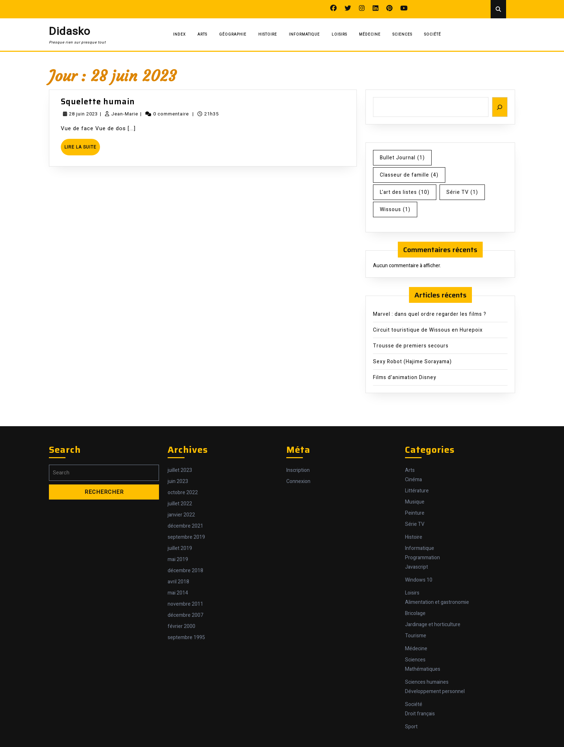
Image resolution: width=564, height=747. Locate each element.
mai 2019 (178, 559)
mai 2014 (178, 593)
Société (432, 34)
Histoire (267, 34)
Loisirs (339, 34)
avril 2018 (178, 582)
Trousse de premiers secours (411, 346)
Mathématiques (422, 669)
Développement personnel (435, 691)
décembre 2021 (185, 526)
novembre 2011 (185, 604)
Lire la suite (82, 149)
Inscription (298, 470)
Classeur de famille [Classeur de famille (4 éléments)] (409, 175)
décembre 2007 (185, 615)
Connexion (298, 481)
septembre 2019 (186, 537)
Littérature (417, 491)
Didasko (69, 32)
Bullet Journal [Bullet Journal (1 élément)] (402, 157)
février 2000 (181, 626)
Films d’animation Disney (404, 377)
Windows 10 (418, 580)
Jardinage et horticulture (432, 624)
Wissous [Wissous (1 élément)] (395, 209)
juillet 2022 (180, 503)
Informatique (304, 34)
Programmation (422, 557)
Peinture (414, 513)
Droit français (420, 714)
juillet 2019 (180, 548)
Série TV (414, 524)
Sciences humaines (427, 682)
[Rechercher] (500, 107)
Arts (202, 34)
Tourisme (415, 635)
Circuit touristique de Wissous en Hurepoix (428, 330)
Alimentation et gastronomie (437, 602)
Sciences (402, 34)
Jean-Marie (124, 113)
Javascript (416, 567)
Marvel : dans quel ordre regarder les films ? (429, 314)
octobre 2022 (183, 492)
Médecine (370, 34)
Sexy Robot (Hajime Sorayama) (412, 361)
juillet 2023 (180, 470)
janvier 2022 (181, 515)
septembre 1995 (186, 637)
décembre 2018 (185, 570)
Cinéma (413, 479)
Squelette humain (98, 101)
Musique (414, 502)
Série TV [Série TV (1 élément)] (462, 192)
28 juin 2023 (83, 113)
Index (179, 34)
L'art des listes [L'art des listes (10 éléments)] (404, 192)
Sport (411, 726)
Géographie (232, 34)
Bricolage (415, 613)
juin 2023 (178, 481)
